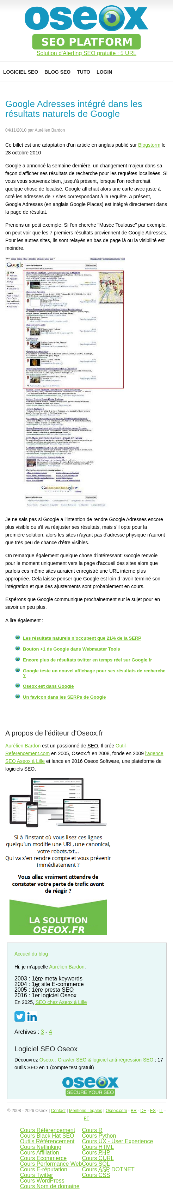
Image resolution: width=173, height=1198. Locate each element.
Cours (98, 1147)
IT (161, 1110)
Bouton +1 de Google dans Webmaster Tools (71, 649)
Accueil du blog (31, 954)
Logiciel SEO (20, 72)
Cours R (92, 1130)
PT (86, 1118)
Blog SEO (57, 72)
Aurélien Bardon (23, 745)
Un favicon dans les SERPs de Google (64, 697)
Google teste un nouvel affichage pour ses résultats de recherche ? (94, 673)
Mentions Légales (85, 1110)
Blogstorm (149, 145)
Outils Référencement (47, 1141)
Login (104, 72)
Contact (58, 1110)
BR (134, 1110)
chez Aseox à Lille (61, 1002)
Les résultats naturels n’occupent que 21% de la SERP (82, 638)
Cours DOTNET (108, 1169)
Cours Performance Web (51, 1164)
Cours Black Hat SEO (47, 1136)
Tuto (83, 72)
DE (143, 1110)
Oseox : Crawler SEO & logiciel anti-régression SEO (96, 1060)
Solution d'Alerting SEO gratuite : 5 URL (86, 53)
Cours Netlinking (40, 1147)
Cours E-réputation (43, 1169)
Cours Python (99, 1136)
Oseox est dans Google (48, 686)
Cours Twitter (36, 1175)
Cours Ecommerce (43, 1158)
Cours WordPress (42, 1181)
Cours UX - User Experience (117, 1141)
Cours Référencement (47, 1130)
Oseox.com (116, 1110)
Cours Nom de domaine (50, 1186)
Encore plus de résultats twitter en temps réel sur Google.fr (87, 660)
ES (153, 1110)
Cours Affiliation (39, 1153)
